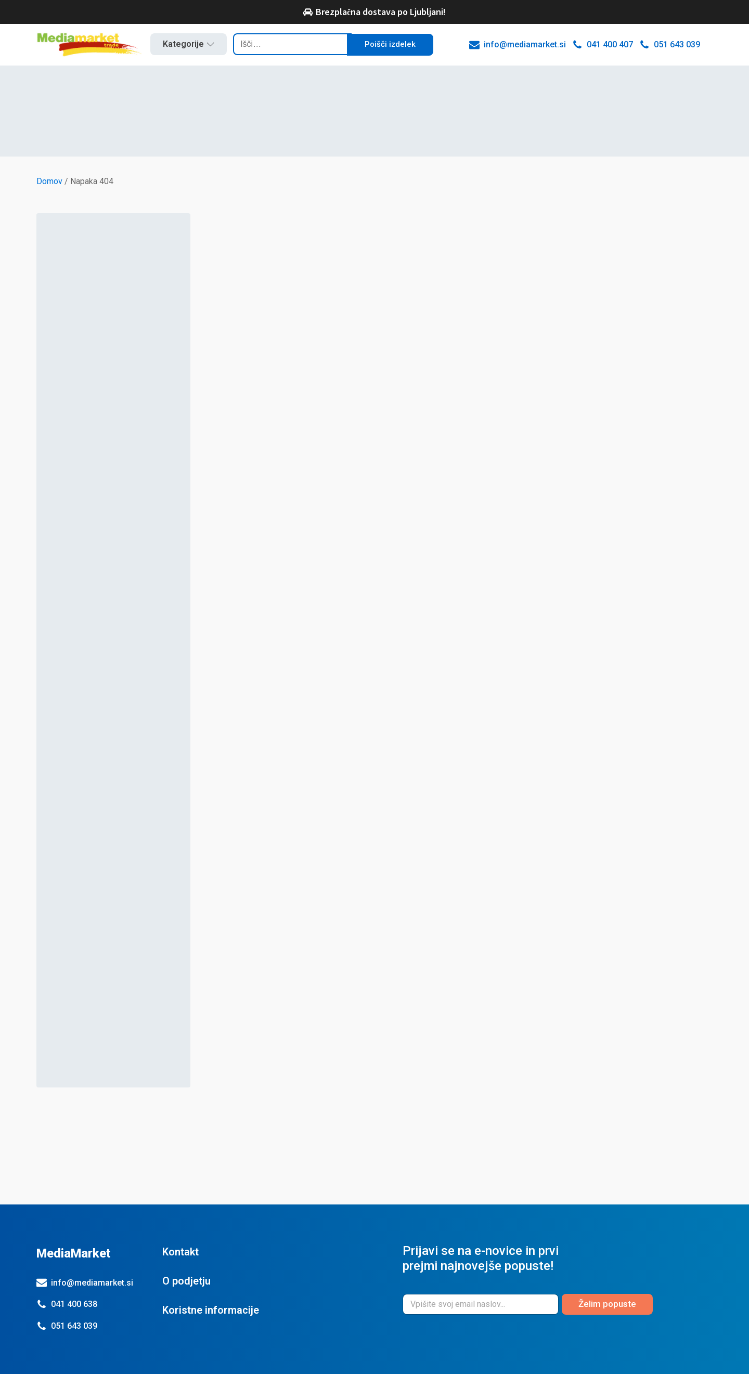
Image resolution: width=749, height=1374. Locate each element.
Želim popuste (607, 1304)
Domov (49, 181)
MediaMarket (73, 1253)
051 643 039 (74, 1326)
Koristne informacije (210, 1310)
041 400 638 (74, 1304)
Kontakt (180, 1252)
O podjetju (186, 1281)
